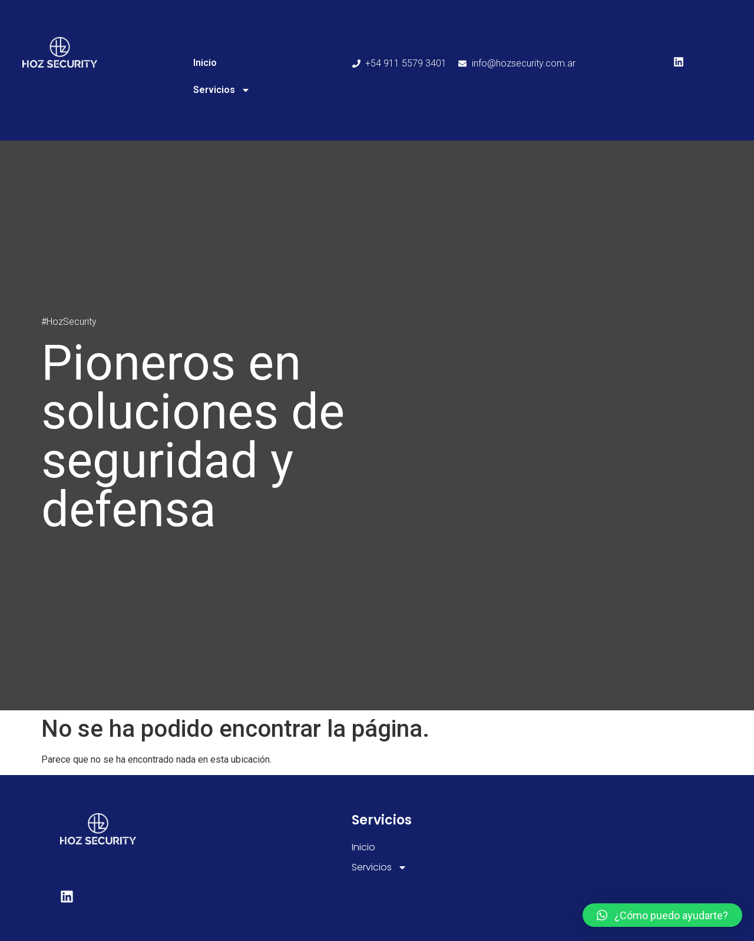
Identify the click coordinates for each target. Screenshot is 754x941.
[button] (662, 915)
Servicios (221, 90)
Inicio (205, 62)
